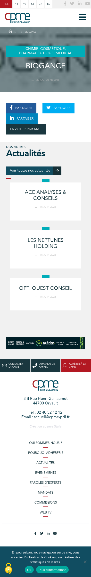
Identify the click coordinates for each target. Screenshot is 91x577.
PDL (6, 4)
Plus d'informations (52, 570)
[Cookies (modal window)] (8, 569)
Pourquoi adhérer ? (45, 453)
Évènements (45, 472)
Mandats (45, 492)
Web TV (45, 512)
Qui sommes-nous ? (45, 443)
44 (16, 4)
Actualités (45, 463)
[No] (85, 561)
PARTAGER (21, 107)
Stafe (57, 426)
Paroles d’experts (45, 482)
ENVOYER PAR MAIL (26, 129)
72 (40, 4)
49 (24, 4)
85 (48, 4)
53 (32, 4)
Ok (29, 570)
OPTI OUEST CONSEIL (45, 288)
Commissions (45, 502)
